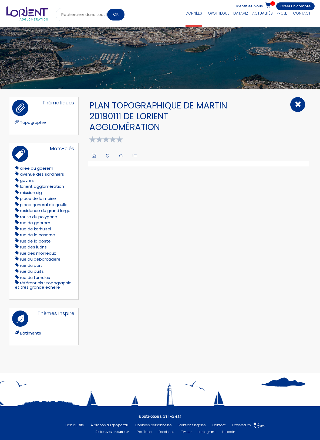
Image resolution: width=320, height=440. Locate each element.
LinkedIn (228, 431)
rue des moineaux (38, 253)
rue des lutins (33, 247)
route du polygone (38, 217)
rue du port (31, 265)
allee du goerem (36, 168)
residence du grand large (45, 210)
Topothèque (217, 13)
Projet (283, 13)
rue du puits (32, 271)
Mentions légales (192, 425)
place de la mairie (38, 198)
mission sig (31, 192)
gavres (27, 180)
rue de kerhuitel (35, 229)
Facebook (166, 431)
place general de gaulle (44, 204)
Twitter (186, 431)
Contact (302, 13)
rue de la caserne (37, 235)
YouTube (144, 431)
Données (194, 13)
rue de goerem (35, 223)
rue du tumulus (35, 277)
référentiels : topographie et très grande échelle (43, 285)
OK (116, 14)
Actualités (262, 13)
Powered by (248, 425)
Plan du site (74, 425)
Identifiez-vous (249, 6)
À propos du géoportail (110, 425)
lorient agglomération (42, 186)
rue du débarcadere (40, 259)
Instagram (206, 431)
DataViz (240, 13)
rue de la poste (35, 241)
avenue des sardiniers (42, 174)
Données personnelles (153, 425)
